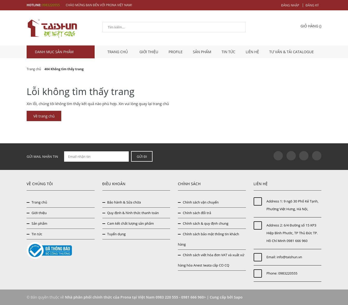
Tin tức (228, 51)
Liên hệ (252, 51)
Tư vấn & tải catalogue (291, 51)
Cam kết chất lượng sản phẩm (130, 223)
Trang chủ (39, 202)
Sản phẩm (202, 51)
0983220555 (51, 5)
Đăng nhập (290, 5)
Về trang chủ (44, 116)
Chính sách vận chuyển (201, 202)
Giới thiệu (148, 51)
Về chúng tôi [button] (40, 183)
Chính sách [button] (189, 183)
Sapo (238, 297)
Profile (176, 51)
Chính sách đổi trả (197, 212)
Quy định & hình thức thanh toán (133, 212)
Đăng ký (312, 5)
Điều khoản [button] (114, 183)
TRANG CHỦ (118, 51)
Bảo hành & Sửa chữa (124, 202)
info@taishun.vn (289, 257)
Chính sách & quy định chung (205, 223)
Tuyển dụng (116, 234)
